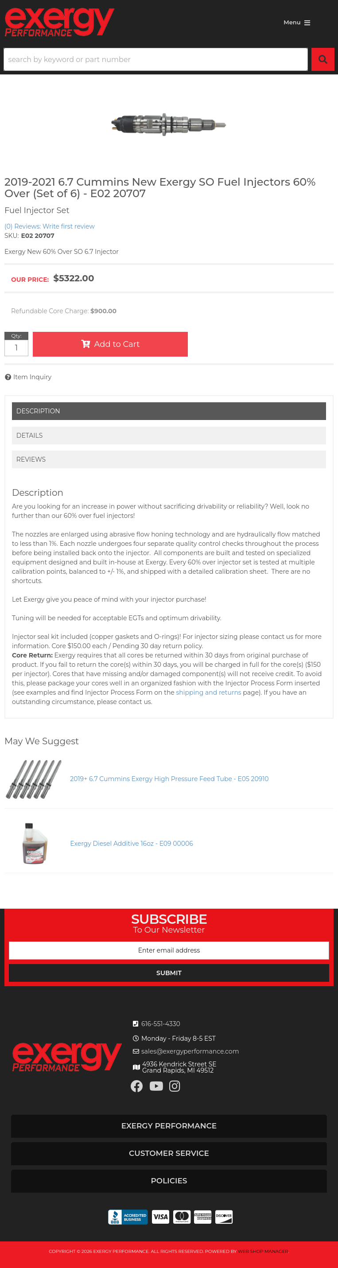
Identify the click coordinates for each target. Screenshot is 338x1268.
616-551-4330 (160, 1024)
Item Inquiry (32, 377)
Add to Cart (117, 344)
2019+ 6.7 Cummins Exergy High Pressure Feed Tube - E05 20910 (169, 779)
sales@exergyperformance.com (190, 1051)
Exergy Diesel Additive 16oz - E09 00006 (131, 844)
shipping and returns (208, 692)
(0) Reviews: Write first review (49, 226)
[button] (169, 59)
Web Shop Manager (263, 1251)
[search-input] (155, 59)
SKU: (11, 236)
